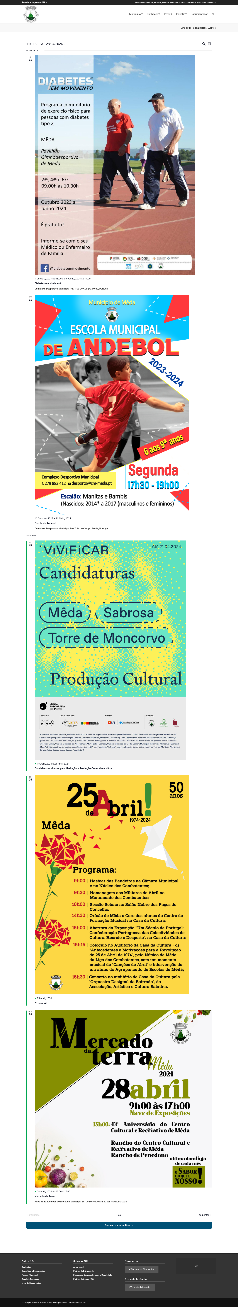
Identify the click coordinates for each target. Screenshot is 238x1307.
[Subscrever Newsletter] (141, 1269)
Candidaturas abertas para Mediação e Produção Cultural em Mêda (73, 768)
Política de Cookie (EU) (83, 1279)
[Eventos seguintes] (205, 1215)
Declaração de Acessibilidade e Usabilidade (92, 1275)
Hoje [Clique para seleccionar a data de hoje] (119, 1215)
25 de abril (41, 1003)
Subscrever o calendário (117, 1225)
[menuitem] (136, 14)
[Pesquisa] (213, 14)
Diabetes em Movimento (48, 283)
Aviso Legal (78, 1267)
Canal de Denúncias (30, 1279)
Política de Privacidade (83, 1271)
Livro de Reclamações (31, 1283)
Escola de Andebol (45, 523)
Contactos (26, 1267)
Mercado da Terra (45, 1196)
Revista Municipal (30, 1275)
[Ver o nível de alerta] (140, 1287)
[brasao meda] (31, 14)
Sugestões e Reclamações (33, 1271)
